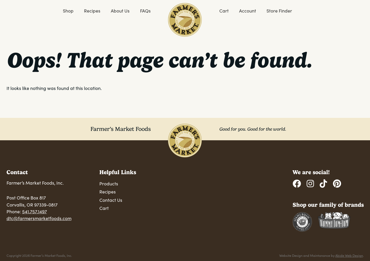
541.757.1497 (34, 211)
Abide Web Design (349, 255)
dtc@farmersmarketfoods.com (39, 218)
